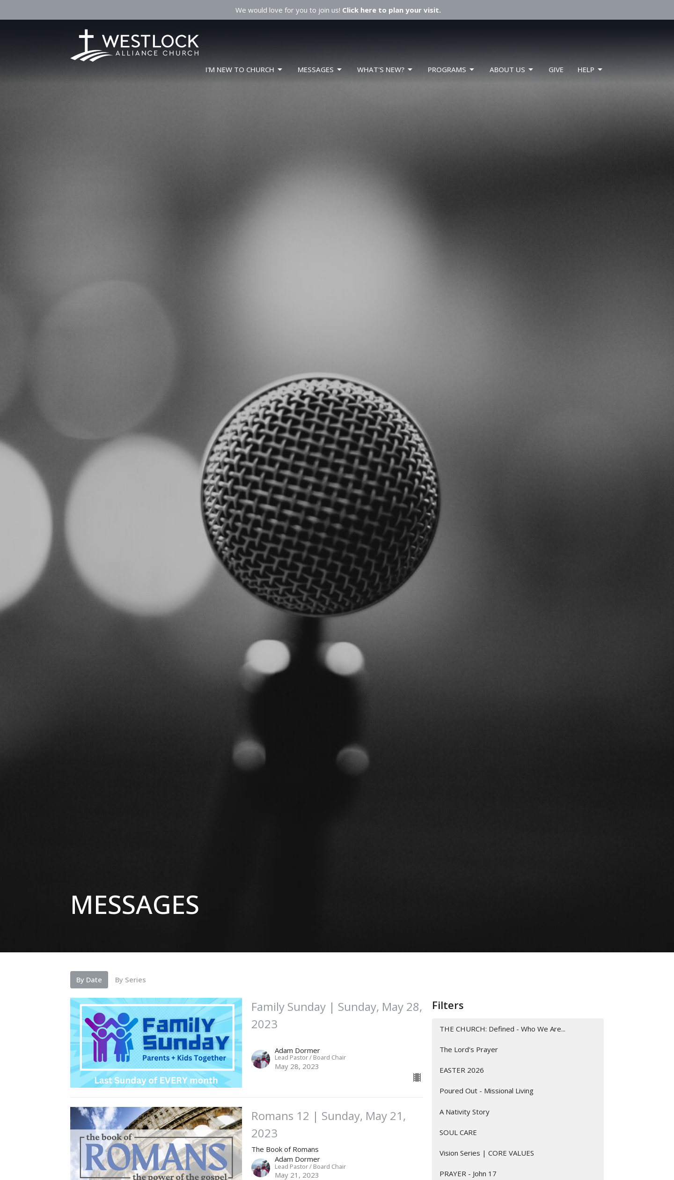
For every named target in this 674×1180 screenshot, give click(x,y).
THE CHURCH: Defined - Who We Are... (502, 1028)
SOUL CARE (458, 1132)
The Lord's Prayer (469, 1049)
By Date (89, 979)
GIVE (556, 69)
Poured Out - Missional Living (487, 1090)
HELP (591, 69)
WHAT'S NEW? (385, 69)
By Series (130, 979)
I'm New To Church (244, 69)
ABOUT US (512, 69)
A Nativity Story (465, 1111)
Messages (320, 69)
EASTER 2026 (462, 1070)
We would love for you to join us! (338, 10)
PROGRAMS (452, 69)
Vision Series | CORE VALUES (487, 1153)
